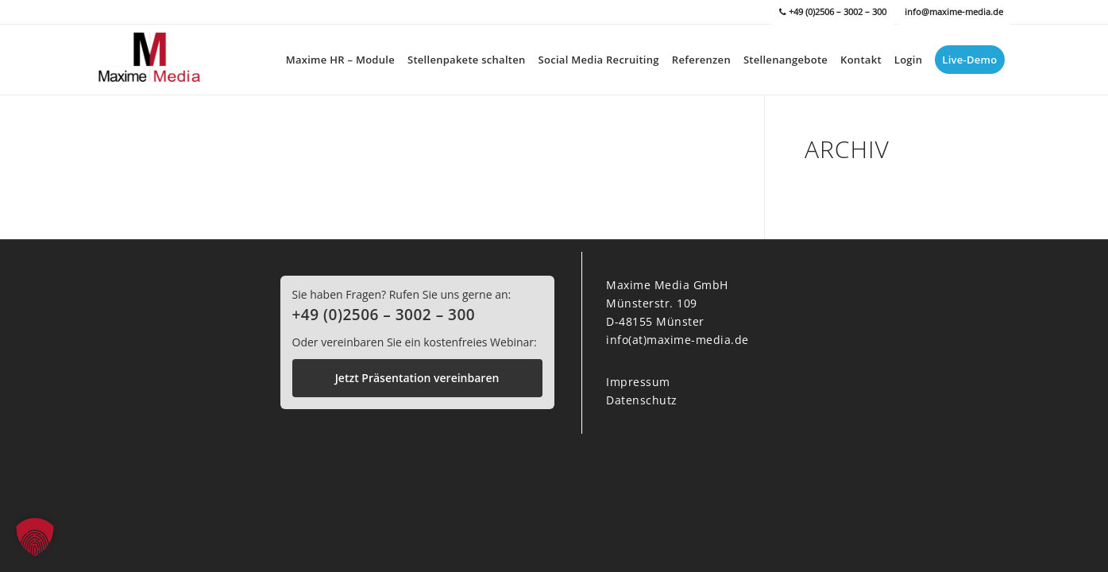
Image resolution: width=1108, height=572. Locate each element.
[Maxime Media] (150, 60)
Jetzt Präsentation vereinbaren (417, 377)
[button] (35, 537)
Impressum (638, 381)
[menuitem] (340, 60)
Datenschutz (642, 400)
